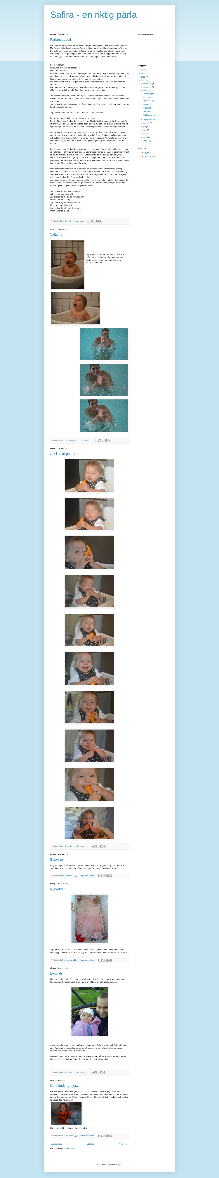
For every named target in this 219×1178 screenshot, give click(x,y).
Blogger (119, 1165)
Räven (146, 153)
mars (145, 141)
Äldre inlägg (124, 1144)
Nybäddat (57, 889)
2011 (143, 80)
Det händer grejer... (64, 1086)
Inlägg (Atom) (69, 1148)
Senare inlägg (56, 1144)
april (145, 137)
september (148, 119)
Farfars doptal (60, 39)
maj (145, 134)
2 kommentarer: (86, 440)
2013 (143, 73)
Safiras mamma (150, 157)
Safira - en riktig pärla (93, 15)
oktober (146, 91)
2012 (143, 77)
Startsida (90, 1144)
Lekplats (56, 973)
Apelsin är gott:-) (62, 454)
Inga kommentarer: (81, 846)
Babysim (56, 859)
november (147, 87)
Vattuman (57, 234)
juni (145, 130)
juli (144, 127)
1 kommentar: (79, 221)
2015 (143, 70)
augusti (146, 123)
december (147, 83)
